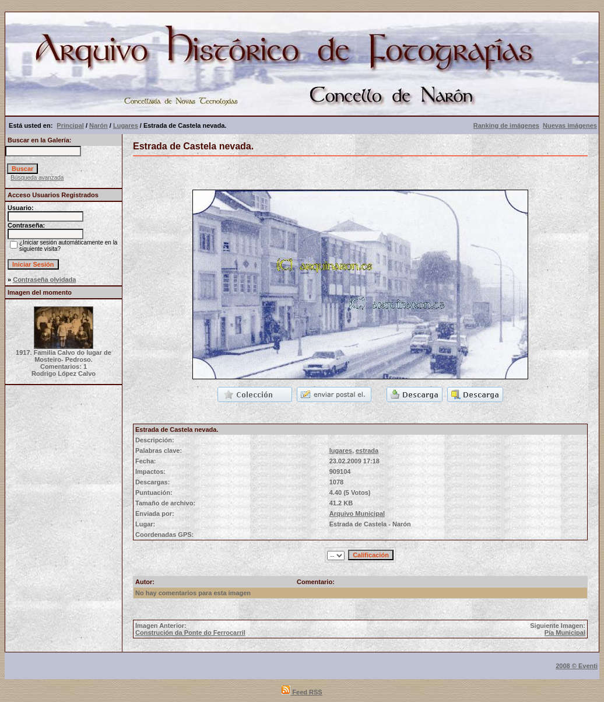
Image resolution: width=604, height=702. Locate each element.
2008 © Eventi (577, 665)
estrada (367, 450)
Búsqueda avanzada (37, 177)
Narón (98, 125)
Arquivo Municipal (357, 513)
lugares (340, 450)
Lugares (125, 125)
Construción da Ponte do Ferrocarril (190, 632)
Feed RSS (302, 692)
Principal (70, 125)
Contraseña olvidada (44, 279)
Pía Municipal (565, 632)
